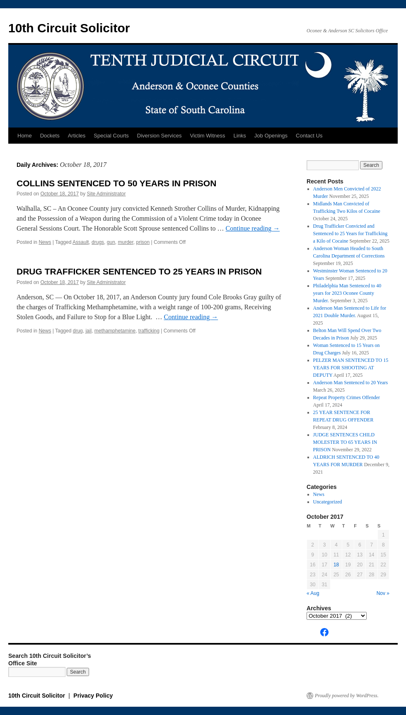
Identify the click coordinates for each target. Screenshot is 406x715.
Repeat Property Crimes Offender (346, 397)
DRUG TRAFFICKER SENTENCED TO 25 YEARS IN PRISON (139, 271)
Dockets (50, 135)
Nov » (383, 593)
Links (239, 135)
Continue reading (253, 228)
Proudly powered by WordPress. (347, 695)
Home (24, 135)
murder (125, 242)
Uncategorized (327, 502)
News (45, 242)
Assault (80, 242)
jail (88, 331)
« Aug (313, 593)
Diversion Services (159, 135)
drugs (98, 242)
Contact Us (309, 135)
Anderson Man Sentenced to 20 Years (350, 382)
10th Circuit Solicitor (69, 28)
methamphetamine (114, 331)
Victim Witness (207, 135)
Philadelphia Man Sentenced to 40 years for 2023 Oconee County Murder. (347, 293)
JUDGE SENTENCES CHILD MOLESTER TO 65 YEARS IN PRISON (345, 442)
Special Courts (111, 135)
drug (78, 331)
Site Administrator (106, 194)
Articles (77, 135)
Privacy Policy (93, 695)
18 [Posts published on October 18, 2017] (336, 565)
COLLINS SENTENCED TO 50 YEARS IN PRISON (116, 183)
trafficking (149, 331)
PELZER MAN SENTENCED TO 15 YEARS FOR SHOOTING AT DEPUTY (351, 367)
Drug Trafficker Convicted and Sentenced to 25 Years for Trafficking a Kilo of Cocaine (350, 233)
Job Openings (271, 135)
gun (111, 242)
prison (143, 242)
